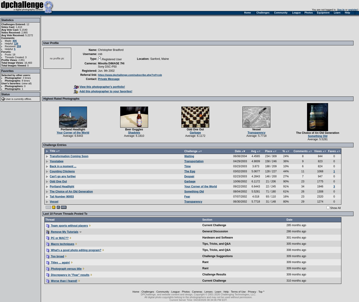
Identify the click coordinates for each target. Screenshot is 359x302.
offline (27, 99)
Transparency (256, 132)
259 (19, 46)
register (352, 9)
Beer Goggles (134, 129)
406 (15, 40)
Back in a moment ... (63, 166)
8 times (26, 80)
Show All (335, 208)
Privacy (252, 291)
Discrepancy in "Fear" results (67, 275)
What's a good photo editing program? (73, 250)
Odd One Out (195, 129)
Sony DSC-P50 (107, 66)
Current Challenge (214, 225)
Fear (187, 196)
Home (136, 291)
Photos (186, 291)
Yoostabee (56, 161)
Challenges (147, 291)
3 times (27, 78)
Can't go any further (63, 176)
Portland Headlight (73, 129)
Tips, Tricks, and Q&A (216, 243)
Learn (218, 291)
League (175, 291)
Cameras (197, 291)
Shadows (134, 132)
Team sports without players (67, 225)
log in (341, 9)
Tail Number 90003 (62, 196)
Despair (189, 176)
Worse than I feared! (61, 281)
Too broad (55, 256)
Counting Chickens (62, 171)
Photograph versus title (64, 268)
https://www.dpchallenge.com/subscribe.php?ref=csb (130, 75)
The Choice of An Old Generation (317, 133)
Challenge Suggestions (217, 256)
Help (226, 291)
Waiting (189, 156)
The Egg (189, 171)
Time (187, 166)
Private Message (109, 79)
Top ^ (261, 291)
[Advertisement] (126, 28)
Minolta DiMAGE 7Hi (111, 63)
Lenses (208, 291)
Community (162, 291)
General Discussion (215, 231)
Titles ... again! (58, 262)
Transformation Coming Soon (69, 156)
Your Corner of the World (73, 132)
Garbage (195, 132)
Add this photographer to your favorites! (103, 91)
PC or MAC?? (57, 238)
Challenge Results (214, 274)
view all (27, 83)
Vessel (256, 129)
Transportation (194, 161)
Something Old (317, 136)
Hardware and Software (217, 237)
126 (16, 43)
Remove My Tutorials (62, 231)
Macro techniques (60, 244)
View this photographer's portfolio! (99, 86)
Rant (205, 262)
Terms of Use (238, 291)
